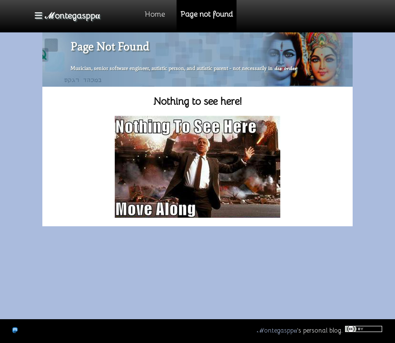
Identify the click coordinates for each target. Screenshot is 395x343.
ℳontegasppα (277, 330)
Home (155, 14)
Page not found (206, 14)
